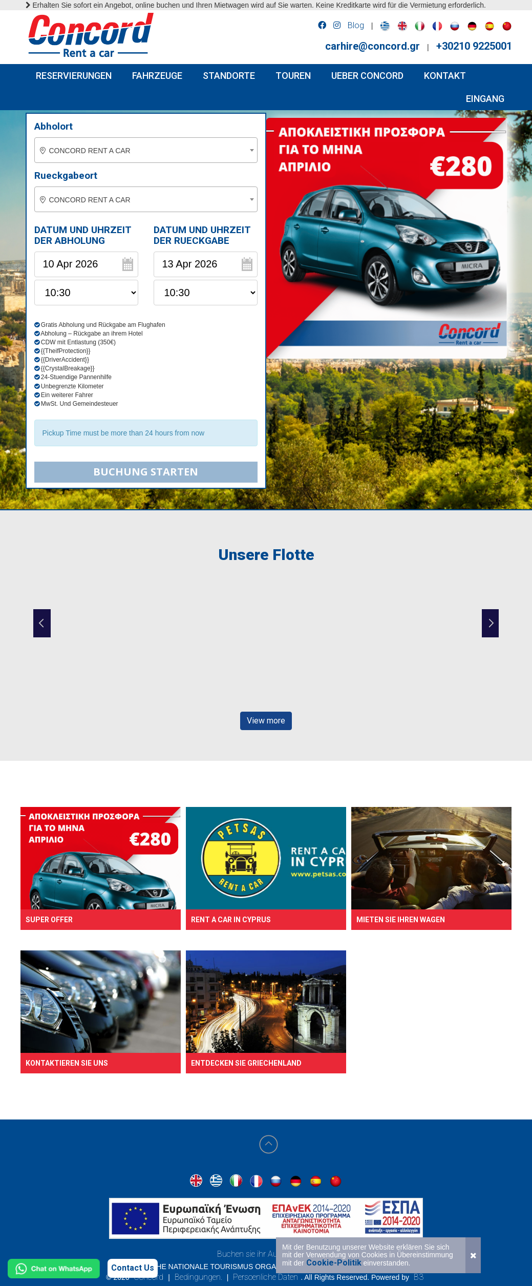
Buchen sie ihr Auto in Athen (266, 1254)
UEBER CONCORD (367, 75)
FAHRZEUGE (157, 75)
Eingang (485, 98)
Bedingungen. (198, 1277)
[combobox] (146, 150)
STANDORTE (229, 75)
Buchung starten (145, 472)
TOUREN (293, 75)
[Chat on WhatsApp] (54, 1268)
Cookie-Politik (333, 1263)
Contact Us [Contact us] (132, 1268)
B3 (418, 1277)
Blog (356, 25)
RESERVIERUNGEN (74, 75)
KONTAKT (445, 75)
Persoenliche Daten (265, 1277)
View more (266, 720)
